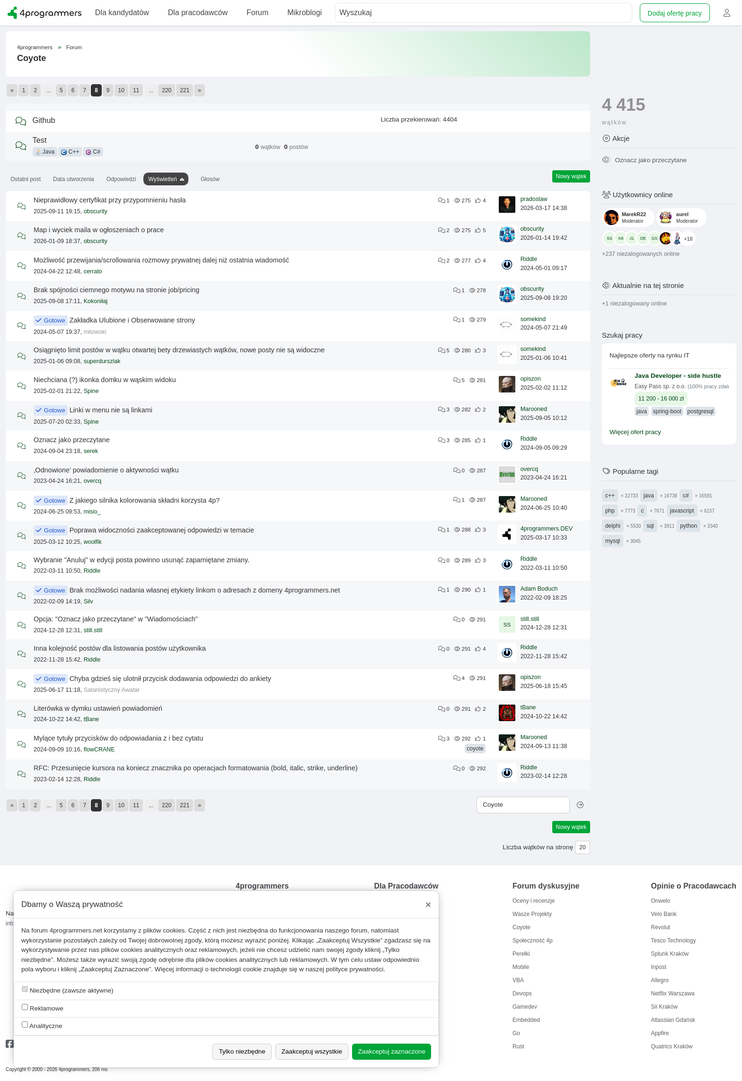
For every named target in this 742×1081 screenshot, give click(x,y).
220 (166, 90)
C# (93, 151)
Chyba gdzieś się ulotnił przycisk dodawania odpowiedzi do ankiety (170, 678)
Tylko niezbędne (242, 1051)
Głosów (210, 179)
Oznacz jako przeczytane (72, 440)
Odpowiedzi (121, 179)
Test (40, 140)
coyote (475, 748)
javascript (682, 510)
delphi (612, 526)
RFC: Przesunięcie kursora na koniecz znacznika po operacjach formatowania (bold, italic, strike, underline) (196, 768)
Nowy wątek (571, 176)
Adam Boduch (539, 588)
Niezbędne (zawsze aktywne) (68, 990)
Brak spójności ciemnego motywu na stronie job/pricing (116, 290)
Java (45, 151)
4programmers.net (76, 930)
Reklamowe (42, 1008)
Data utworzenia (73, 179)
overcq (93, 481)
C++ (70, 151)
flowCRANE (99, 749)
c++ (610, 495)
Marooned (534, 409)
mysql (612, 541)
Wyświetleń (162, 179)
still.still (93, 630)
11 (136, 90)
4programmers (35, 47)
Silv (88, 601)
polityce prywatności (355, 969)
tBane (91, 719)
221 (184, 90)
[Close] (428, 904)
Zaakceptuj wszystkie (312, 1051)
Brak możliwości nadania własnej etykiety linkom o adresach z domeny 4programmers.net (205, 590)
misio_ (92, 511)
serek (91, 451)
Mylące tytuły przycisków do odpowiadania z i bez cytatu (118, 738)
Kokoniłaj (96, 301)
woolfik (93, 542)
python (688, 526)
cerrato (93, 271)
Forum (74, 47)
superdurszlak (102, 361)
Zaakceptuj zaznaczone (391, 1051)
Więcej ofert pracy (635, 432)
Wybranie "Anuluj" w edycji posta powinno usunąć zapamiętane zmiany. (141, 560)
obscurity (95, 211)
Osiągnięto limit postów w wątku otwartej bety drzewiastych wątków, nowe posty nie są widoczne (179, 350)
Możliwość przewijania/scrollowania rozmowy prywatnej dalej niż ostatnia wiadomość (161, 260)
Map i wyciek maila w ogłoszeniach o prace (99, 230)
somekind (533, 319)
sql (650, 526)
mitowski (95, 332)
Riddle (529, 259)
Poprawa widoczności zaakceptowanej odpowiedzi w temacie (162, 530)
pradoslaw (534, 199)
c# (686, 495)
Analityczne (42, 1025)
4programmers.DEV (547, 528)
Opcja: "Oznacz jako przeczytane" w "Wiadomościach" (116, 619)
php (610, 510)
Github (44, 120)
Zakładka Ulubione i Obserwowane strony (132, 320)
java (649, 495)
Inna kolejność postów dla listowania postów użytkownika (120, 648)
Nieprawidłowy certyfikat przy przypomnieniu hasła (110, 200)
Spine (91, 391)
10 (121, 90)
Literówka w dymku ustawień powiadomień (98, 708)
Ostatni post (25, 179)
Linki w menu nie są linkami (111, 410)
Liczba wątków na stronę (538, 847)
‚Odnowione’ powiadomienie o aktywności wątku (106, 470)
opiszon (531, 378)
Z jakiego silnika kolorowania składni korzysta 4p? (145, 500)
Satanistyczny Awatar (112, 690)
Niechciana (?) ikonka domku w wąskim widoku (105, 380)
